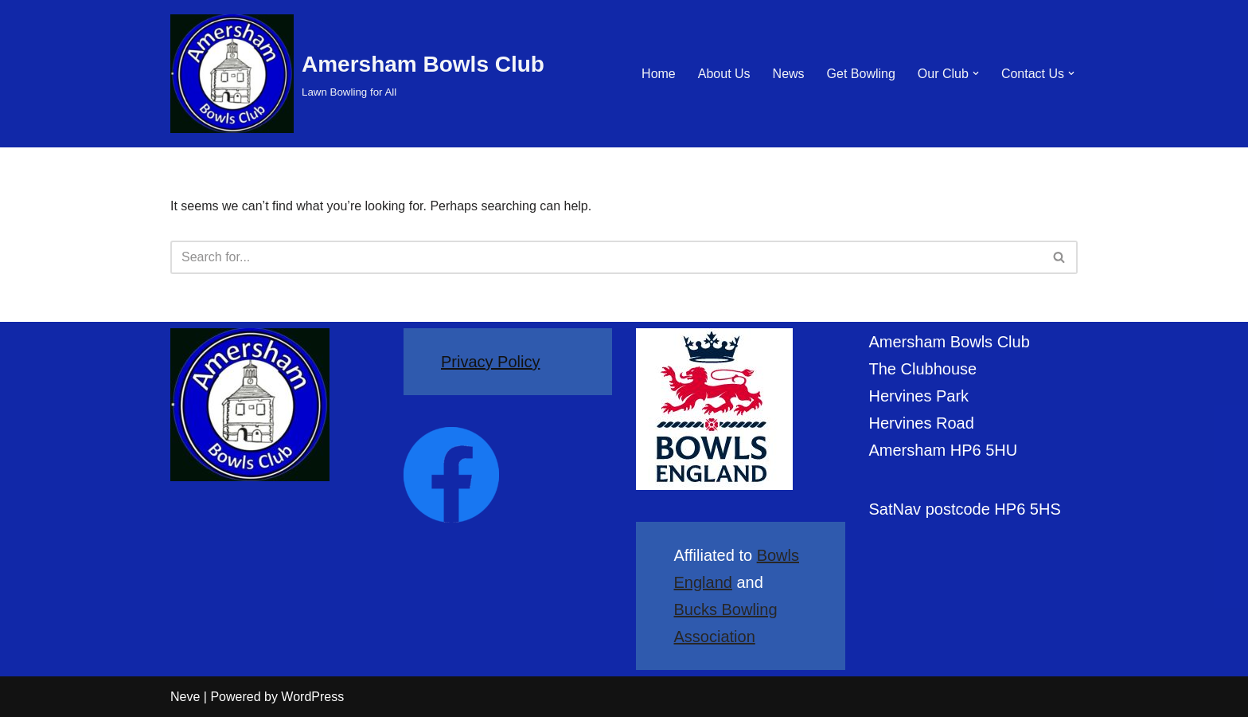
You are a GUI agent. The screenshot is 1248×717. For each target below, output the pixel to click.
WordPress (312, 696)
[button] (976, 73)
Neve (185, 696)
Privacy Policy (490, 361)
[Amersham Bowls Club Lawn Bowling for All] (357, 73)
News (789, 73)
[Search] (606, 257)
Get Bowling (861, 73)
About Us (724, 73)
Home (659, 73)
